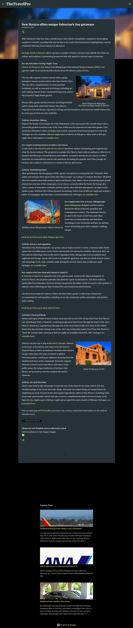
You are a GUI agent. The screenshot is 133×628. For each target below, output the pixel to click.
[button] (23, 31)
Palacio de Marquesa (31, 67)
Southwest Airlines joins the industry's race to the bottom (61, 528)
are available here (90, 194)
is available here (51, 138)
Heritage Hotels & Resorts (33, 53)
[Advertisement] (66, 481)
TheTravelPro (18, 4)
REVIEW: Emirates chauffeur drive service (55, 601)
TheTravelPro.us (46, 411)
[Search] (33, 4)
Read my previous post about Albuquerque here (43, 237)
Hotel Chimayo (59, 343)
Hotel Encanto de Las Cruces (51, 148)
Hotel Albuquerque (73, 205)
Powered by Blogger (66, 625)
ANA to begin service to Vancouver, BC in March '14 (58, 566)
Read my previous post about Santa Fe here (41, 308)
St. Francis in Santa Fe (31, 276)
